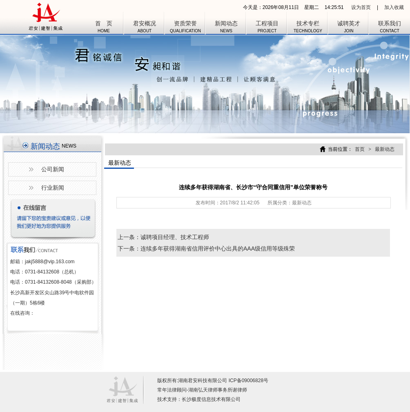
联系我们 (389, 27)
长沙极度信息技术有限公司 (211, 399)
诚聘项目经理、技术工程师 (174, 237)
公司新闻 (52, 169)
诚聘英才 (348, 27)
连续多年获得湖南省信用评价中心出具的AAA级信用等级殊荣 (217, 248)
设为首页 (361, 7)
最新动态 (384, 149)
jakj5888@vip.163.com (50, 261)
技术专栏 (307, 27)
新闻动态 (226, 27)
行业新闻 (52, 187)
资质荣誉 (185, 27)
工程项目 (267, 27)
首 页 (103, 27)
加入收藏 (394, 7)
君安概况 (144, 27)
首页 (360, 149)
